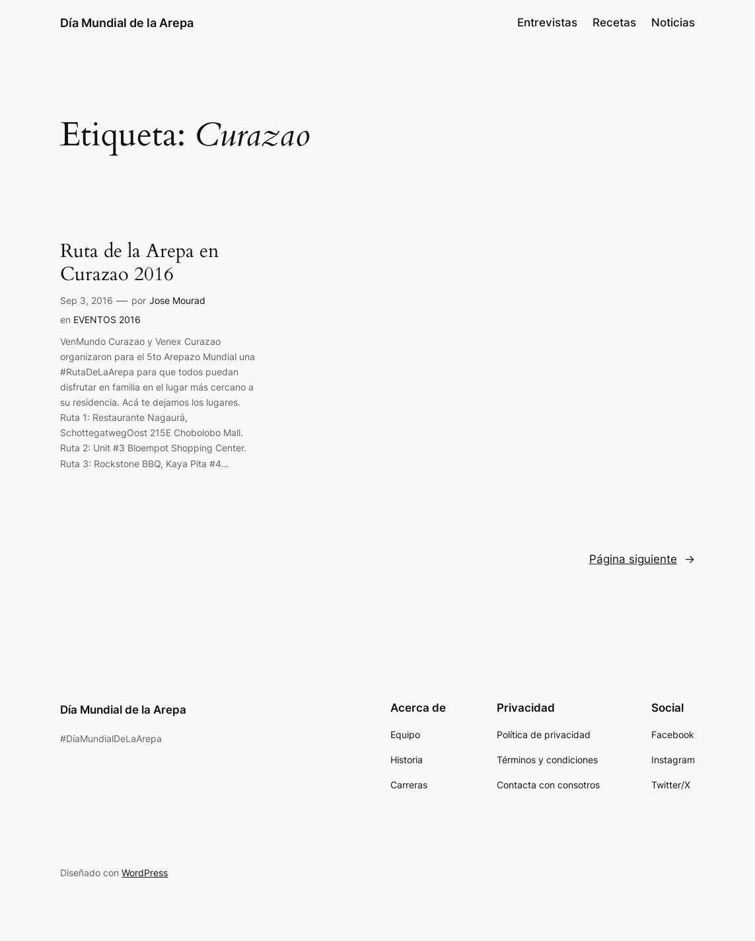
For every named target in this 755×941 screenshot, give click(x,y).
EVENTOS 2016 (107, 319)
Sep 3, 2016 (86, 300)
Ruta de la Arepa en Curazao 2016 (139, 262)
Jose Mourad (177, 300)
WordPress (145, 872)
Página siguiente (642, 559)
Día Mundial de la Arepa (127, 22)
